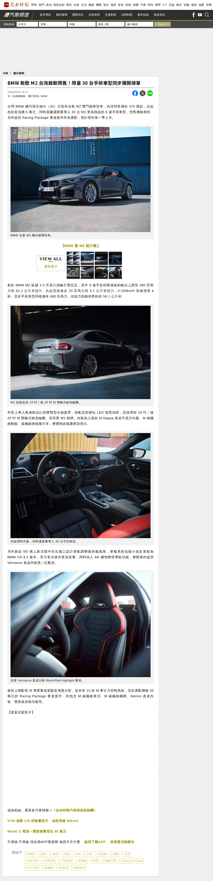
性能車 (102, 854)
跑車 (43, 854)
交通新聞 (110, 14)
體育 (158, 4)
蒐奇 (113, 4)
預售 (67, 854)
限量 (115, 854)
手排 (127, 854)
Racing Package (132, 860)
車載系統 (79, 867)
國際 (99, 4)
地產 (201, 4)
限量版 (83, 860)
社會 (76, 4)
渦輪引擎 (110, 860)
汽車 (143, 4)
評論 (172, 4)
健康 (91, 4)
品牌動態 (126, 14)
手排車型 (66, 860)
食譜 (194, 4)
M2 (78, 854)
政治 (49, 4)
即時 (34, 4)
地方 (106, 4)
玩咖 (186, 4)
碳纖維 (49, 867)
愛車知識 (143, 14)
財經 (128, 4)
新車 (55, 854)
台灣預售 (49, 860)
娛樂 (136, 4)
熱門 (41, 4)
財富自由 (59, 4)
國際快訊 (78, 14)
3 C (165, 4)
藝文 (179, 4)
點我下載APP (95, 842)
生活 (84, 4)
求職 (209, 4)
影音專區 (45, 14)
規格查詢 (159, 14)
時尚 (151, 4)
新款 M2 (33, 860)
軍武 (69, 4)
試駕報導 (94, 14)
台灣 (89, 854)
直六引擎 (33, 867)
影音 (121, 4)
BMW (31, 854)
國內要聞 (61, 14)
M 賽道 (63, 867)
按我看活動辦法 (122, 842)
